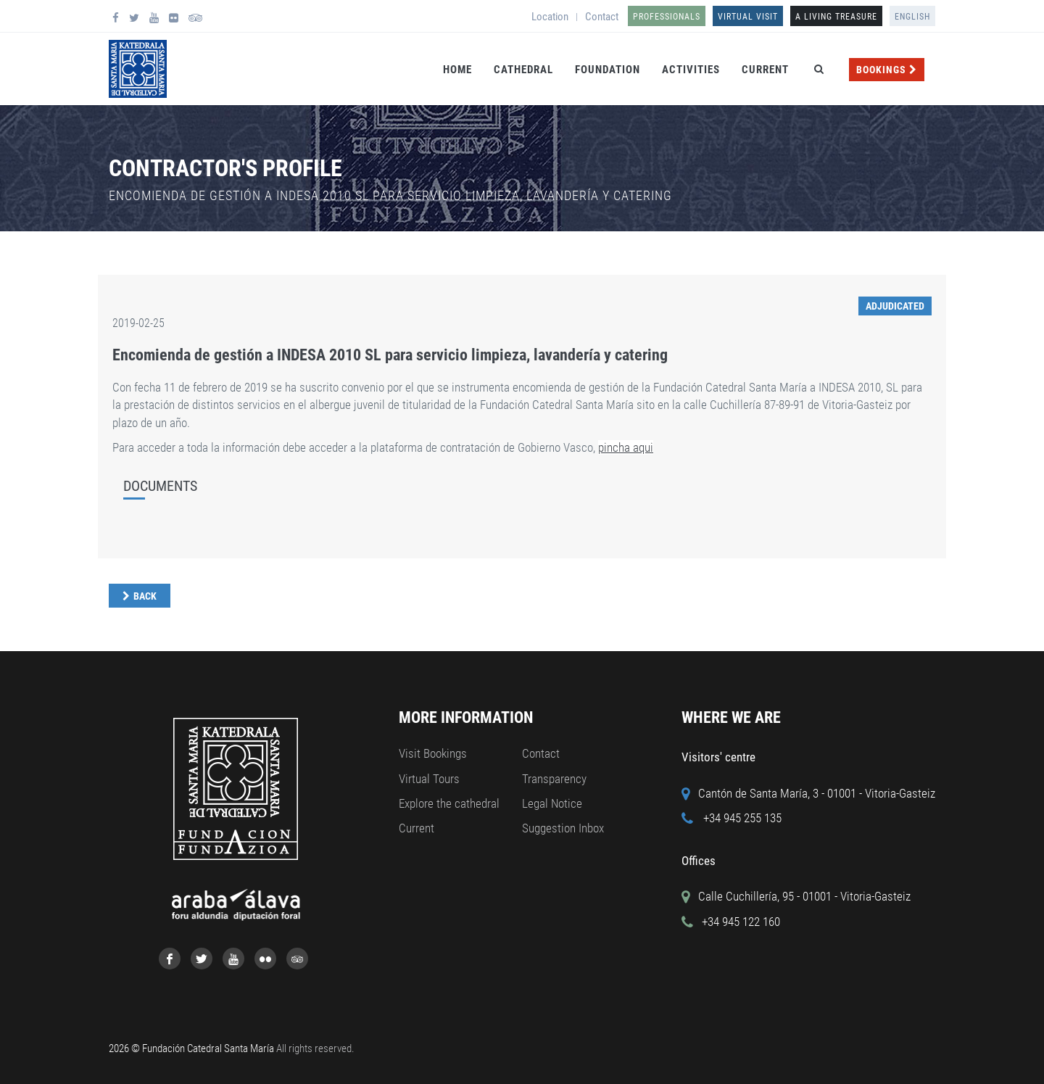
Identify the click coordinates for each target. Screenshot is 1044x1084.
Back (145, 596)
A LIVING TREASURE (836, 17)
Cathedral (523, 69)
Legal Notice (552, 803)
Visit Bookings (433, 753)
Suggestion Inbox (563, 828)
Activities (691, 69)
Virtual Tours (429, 778)
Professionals (666, 17)
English (912, 17)
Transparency (554, 778)
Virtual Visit (748, 17)
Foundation (607, 69)
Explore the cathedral (449, 803)
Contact (601, 16)
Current (765, 69)
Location (549, 16)
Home (457, 69)
